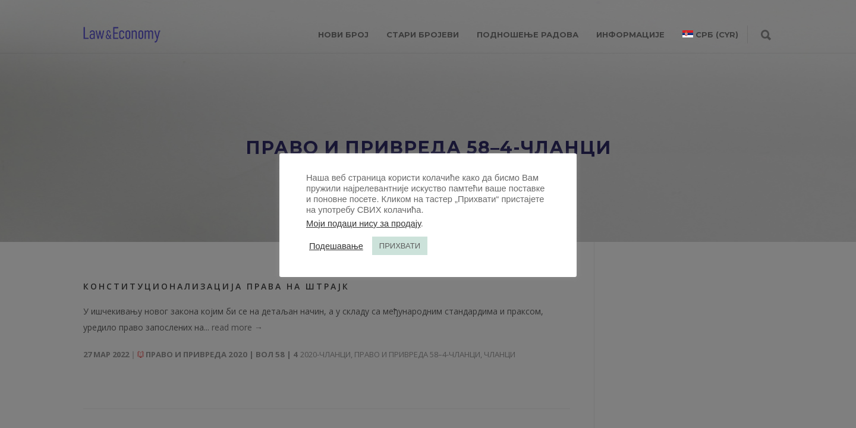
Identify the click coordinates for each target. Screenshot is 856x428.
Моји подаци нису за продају (363, 223)
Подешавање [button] (336, 246)
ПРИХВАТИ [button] (399, 245)
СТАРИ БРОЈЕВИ (422, 34)
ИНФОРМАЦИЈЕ (630, 34)
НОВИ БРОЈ (343, 34)
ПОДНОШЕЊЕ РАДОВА (527, 34)
